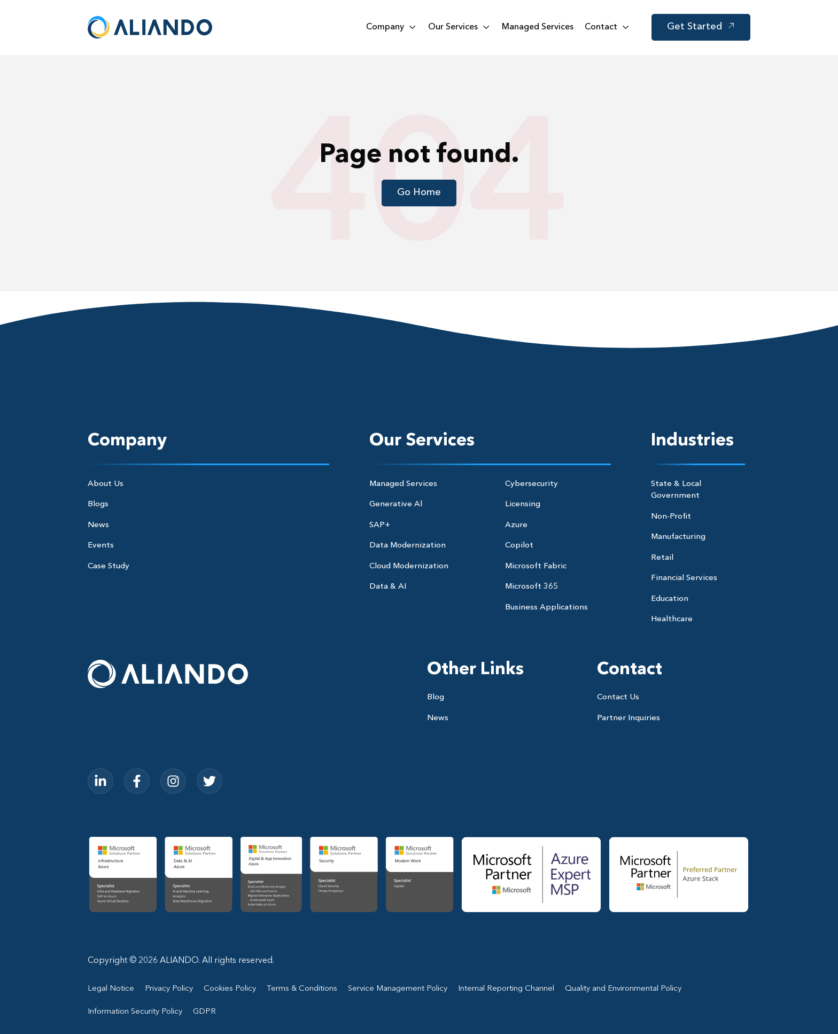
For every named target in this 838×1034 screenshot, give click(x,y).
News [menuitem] (98, 525)
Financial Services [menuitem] (684, 578)
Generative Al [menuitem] (395, 504)
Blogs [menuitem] (98, 504)
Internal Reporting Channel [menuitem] (506, 989)
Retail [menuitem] (662, 558)
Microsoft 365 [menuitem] (531, 587)
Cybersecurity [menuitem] (531, 484)
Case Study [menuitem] (108, 566)
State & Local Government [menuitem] (676, 490)
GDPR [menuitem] (204, 1012)
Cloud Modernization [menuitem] (408, 566)
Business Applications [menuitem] (546, 608)
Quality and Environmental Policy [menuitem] (623, 989)
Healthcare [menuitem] (672, 619)
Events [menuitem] (101, 546)
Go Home (419, 192)
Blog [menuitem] (435, 697)
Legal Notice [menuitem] (111, 989)
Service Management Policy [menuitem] (397, 989)
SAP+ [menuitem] (379, 525)
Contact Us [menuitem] (618, 697)
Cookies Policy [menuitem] (230, 989)
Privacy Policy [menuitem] (169, 989)
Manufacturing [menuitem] (678, 537)
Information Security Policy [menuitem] (135, 1012)
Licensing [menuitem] (522, 504)
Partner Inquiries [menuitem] (628, 718)
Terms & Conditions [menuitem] (302, 989)
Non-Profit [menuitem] (671, 517)
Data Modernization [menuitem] (407, 546)
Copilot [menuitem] (519, 546)
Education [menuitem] (669, 599)
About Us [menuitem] (105, 484)
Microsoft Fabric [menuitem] (536, 566)
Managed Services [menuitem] (403, 484)
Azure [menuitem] (516, 525)
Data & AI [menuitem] (387, 587)
